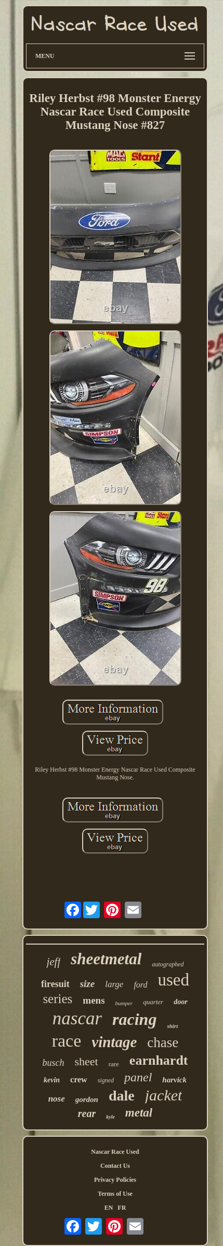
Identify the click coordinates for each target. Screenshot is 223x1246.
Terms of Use (115, 1193)
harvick (174, 1080)
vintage (114, 1042)
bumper (124, 1003)
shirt (172, 1026)
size (87, 983)
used (174, 979)
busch (53, 1062)
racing (134, 1019)
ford (140, 984)
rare (114, 1064)
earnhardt (158, 1060)
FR (121, 1207)
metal (138, 1112)
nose (56, 1099)
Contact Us (115, 1165)
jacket (163, 1095)
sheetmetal (106, 959)
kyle (110, 1117)
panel (138, 1077)
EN (108, 1207)
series (57, 999)
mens (93, 1000)
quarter (153, 1002)
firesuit (55, 984)
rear (87, 1113)
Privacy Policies (115, 1179)
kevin (52, 1080)
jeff (53, 961)
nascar (77, 1018)
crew (78, 1079)
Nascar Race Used (115, 1151)
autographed (167, 964)
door (180, 1002)
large (114, 984)
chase (162, 1042)
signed (106, 1080)
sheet (86, 1061)
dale (122, 1096)
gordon (86, 1099)
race (67, 1040)
